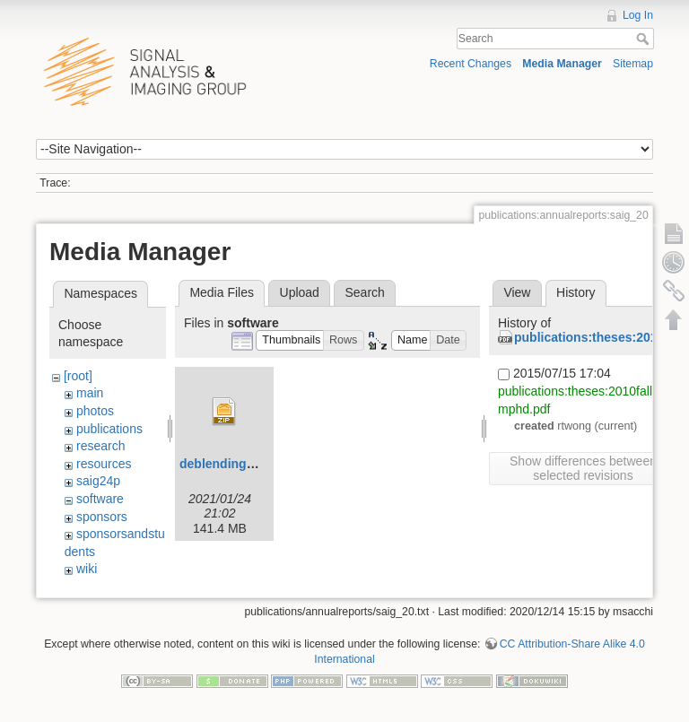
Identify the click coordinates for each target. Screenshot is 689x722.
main (89, 393)
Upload (299, 292)
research (100, 446)
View (516, 292)
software (100, 498)
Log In (638, 15)
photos (95, 411)
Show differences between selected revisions (583, 468)
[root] (78, 376)
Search (644, 38)
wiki (86, 568)
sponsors (101, 516)
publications (109, 429)
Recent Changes (470, 63)
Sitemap (633, 63)
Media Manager (562, 63)
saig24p (98, 481)
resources (103, 464)
